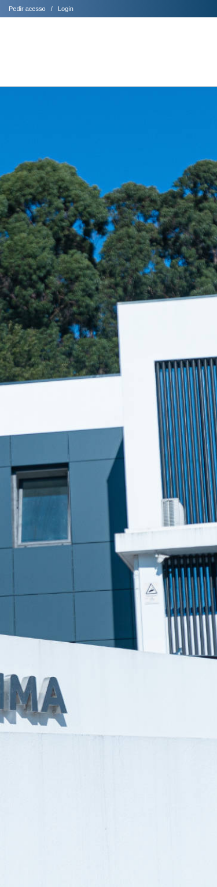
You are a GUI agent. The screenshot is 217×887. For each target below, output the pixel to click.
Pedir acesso (27, 8)
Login (65, 8)
